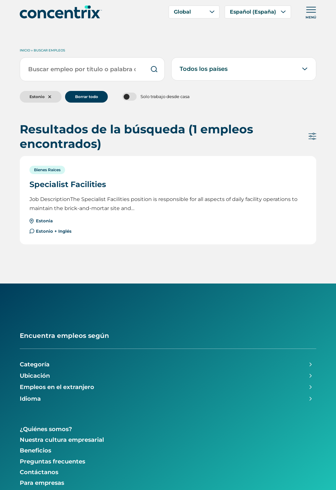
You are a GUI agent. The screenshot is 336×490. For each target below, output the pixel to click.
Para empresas (42, 482)
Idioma (30, 398)
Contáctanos (39, 472)
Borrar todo (86, 96)
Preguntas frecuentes (52, 461)
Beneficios (35, 450)
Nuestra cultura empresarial (62, 439)
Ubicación (35, 375)
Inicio (25, 50)
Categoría (35, 364)
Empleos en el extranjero (57, 387)
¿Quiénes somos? (46, 429)
